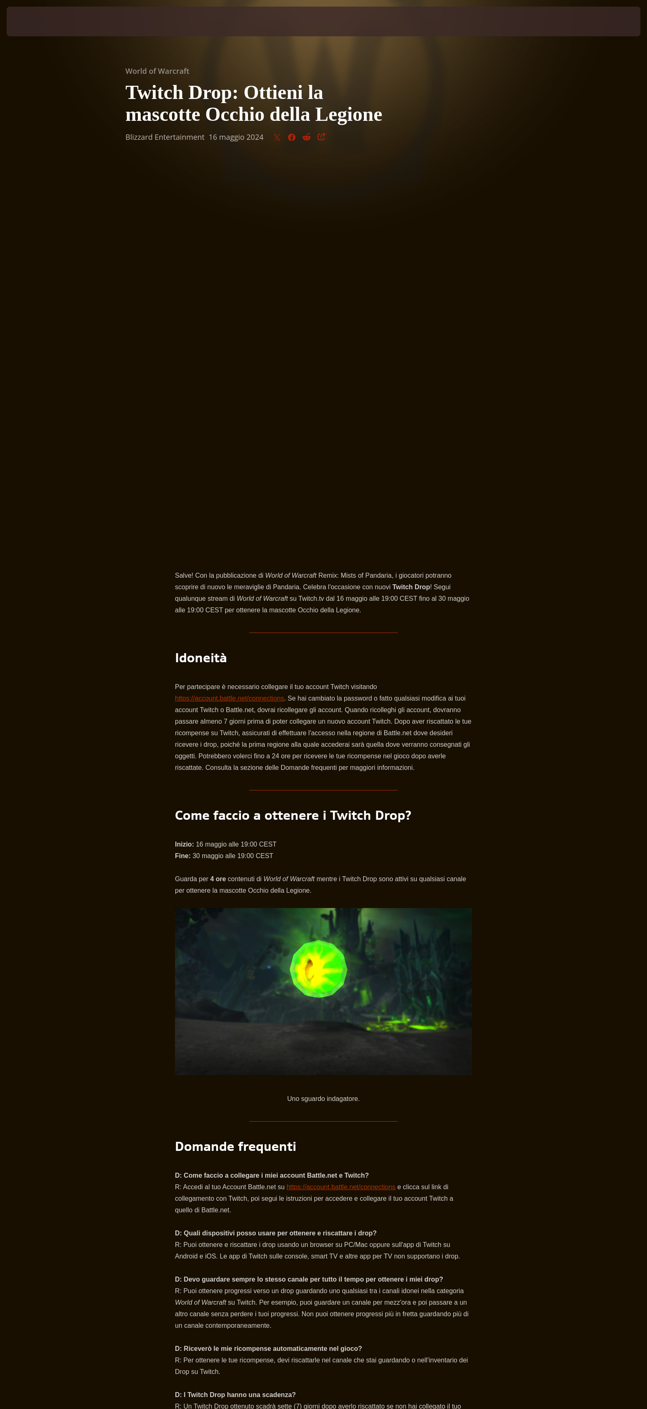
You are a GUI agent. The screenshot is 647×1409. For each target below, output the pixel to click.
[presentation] (37, 21)
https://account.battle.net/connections (229, 309)
